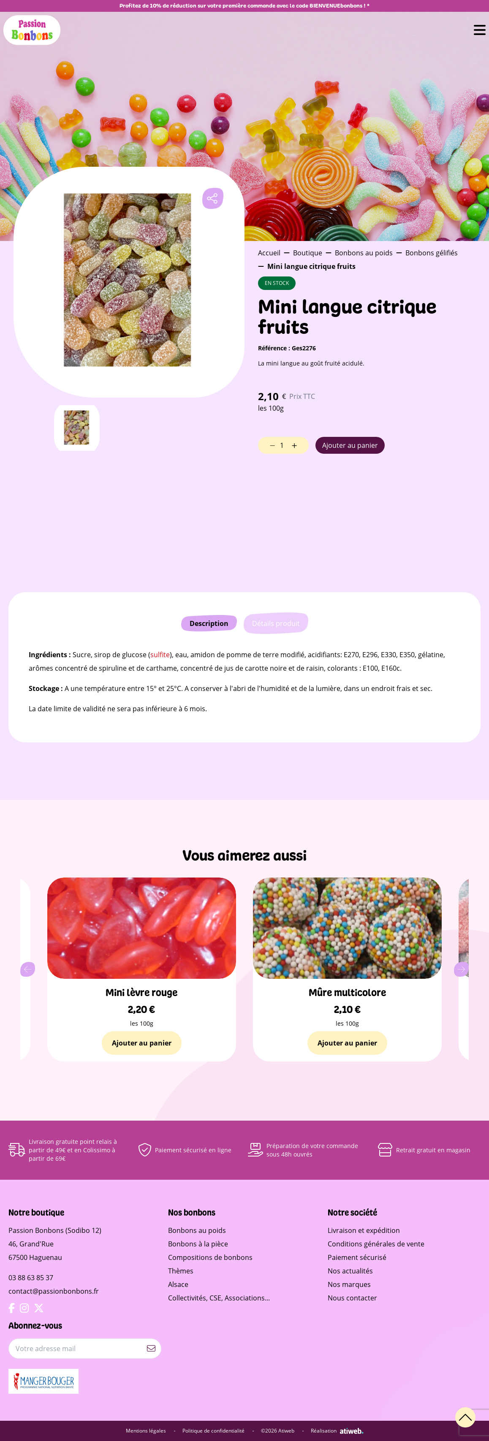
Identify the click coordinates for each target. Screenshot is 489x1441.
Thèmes (180, 1271)
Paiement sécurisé (357, 1257)
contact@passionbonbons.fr (53, 1291)
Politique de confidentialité (218, 1430)
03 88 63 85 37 (30, 1277)
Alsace (178, 1284)
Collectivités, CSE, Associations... (219, 1298)
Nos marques (349, 1284)
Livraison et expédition (364, 1230)
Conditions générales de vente (376, 1244)
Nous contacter (352, 1298)
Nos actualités (350, 1271)
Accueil (269, 252)
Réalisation (337, 1430)
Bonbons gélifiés (431, 252)
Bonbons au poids (364, 252)
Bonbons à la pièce (198, 1244)
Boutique (307, 252)
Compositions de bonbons (210, 1257)
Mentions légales (151, 1430)
